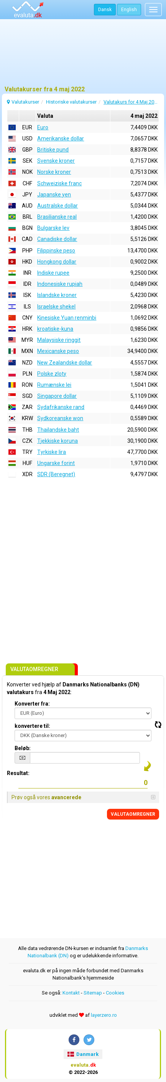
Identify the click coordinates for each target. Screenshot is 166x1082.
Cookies (115, 993)
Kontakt (71, 993)
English (129, 9)
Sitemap (93, 993)
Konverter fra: (32, 704)
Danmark (83, 1054)
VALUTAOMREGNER (133, 814)
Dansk (105, 9)
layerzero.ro (104, 1015)
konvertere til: (32, 726)
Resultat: (18, 773)
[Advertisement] (83, 55)
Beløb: (23, 748)
